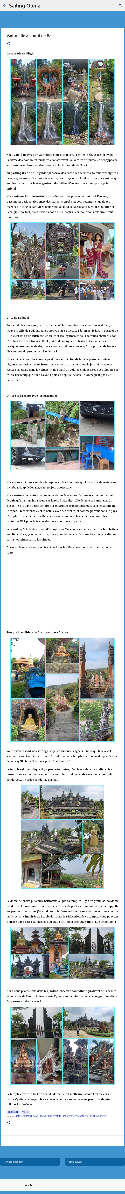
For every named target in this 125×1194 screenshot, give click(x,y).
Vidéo (25, 1112)
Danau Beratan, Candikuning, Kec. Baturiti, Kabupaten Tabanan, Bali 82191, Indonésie (61, 1116)
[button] (8, 43)
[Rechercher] (120, 6)
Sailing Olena (25, 5)
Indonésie (13, 1112)
